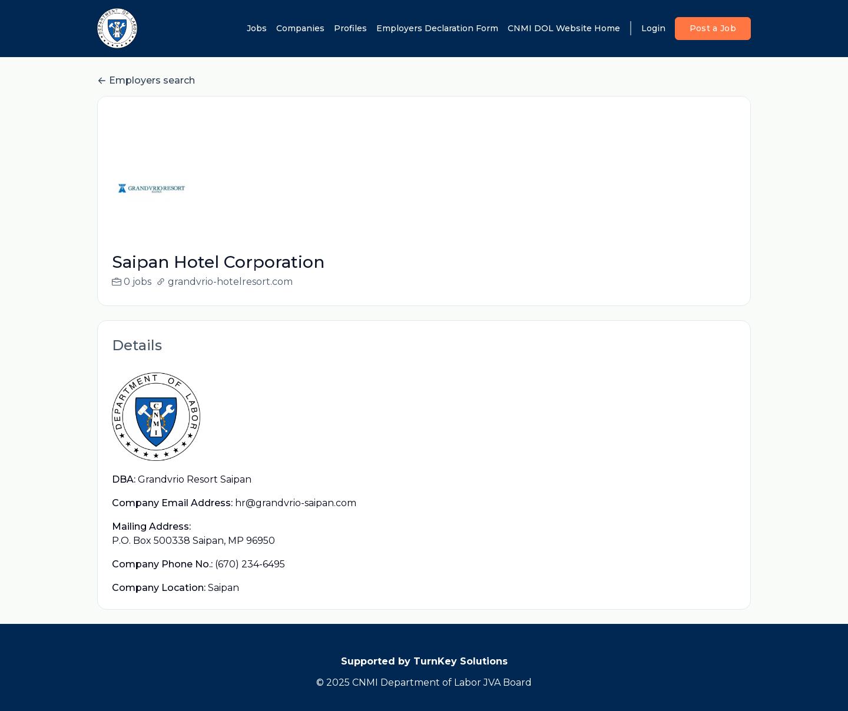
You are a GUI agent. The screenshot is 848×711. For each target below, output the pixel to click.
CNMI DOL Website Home (564, 28)
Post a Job (713, 28)
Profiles (350, 28)
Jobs (257, 28)
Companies (300, 28)
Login (653, 28)
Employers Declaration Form (437, 28)
